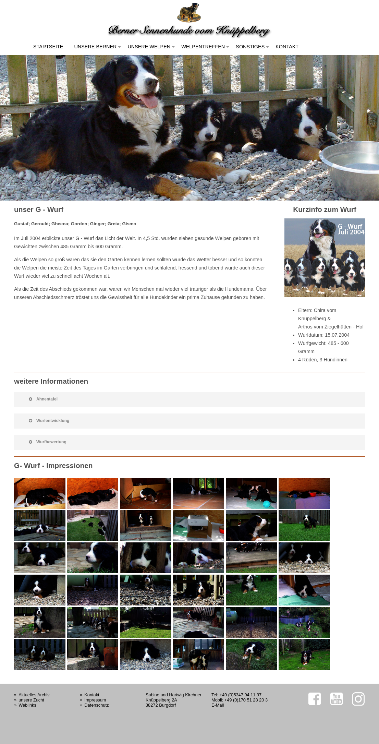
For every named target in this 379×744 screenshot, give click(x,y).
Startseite (48, 46)
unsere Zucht (31, 700)
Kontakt (287, 46)
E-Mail (217, 705)
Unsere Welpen (148, 46)
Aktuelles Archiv (34, 694)
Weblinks (27, 705)
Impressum (95, 700)
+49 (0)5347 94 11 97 (240, 694)
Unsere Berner (95, 46)
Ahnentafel (43, 399)
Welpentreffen (203, 46)
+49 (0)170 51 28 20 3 (246, 700)
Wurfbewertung (47, 442)
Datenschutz (96, 705)
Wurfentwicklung (49, 420)
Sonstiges (250, 46)
